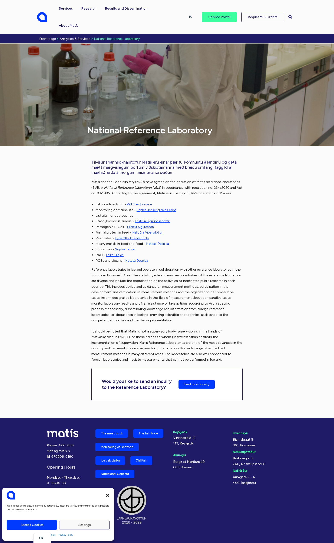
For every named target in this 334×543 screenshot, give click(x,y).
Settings (84, 525)
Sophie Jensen (148, 192)
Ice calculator (113, 458)
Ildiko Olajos (169, 192)
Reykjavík (181, 411)
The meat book (114, 413)
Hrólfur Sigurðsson (141, 209)
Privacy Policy (65, 534)
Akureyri (180, 434)
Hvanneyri (241, 412)
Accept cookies (31, 525)
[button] (107, 495)
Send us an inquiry (199, 367)
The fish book (113, 428)
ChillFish (148, 458)
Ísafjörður (241, 450)
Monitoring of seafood (120, 443)
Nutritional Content (117, 473)
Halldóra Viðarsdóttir (148, 215)
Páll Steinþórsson (140, 187)
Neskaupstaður (245, 431)
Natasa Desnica (158, 226)
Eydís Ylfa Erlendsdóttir (132, 221)
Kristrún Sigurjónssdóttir (153, 204)
